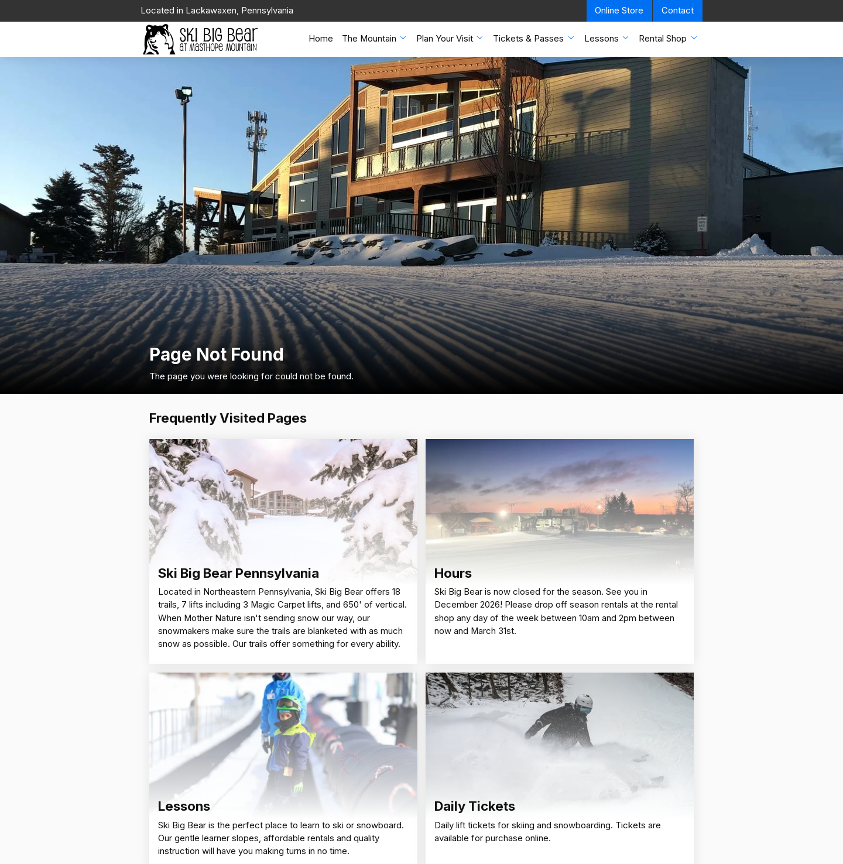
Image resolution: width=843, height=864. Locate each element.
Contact (678, 10)
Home (321, 38)
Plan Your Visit (450, 38)
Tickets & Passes (534, 38)
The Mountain (375, 38)
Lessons (607, 38)
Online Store (619, 10)
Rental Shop (668, 38)
